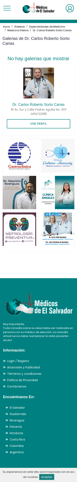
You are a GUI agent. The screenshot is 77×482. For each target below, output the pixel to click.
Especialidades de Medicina (47, 26)
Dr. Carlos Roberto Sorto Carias (52, 30)
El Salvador (17, 408)
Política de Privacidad (22, 380)
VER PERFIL (38, 124)
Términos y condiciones (24, 374)
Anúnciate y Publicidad (23, 367)
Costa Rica (17, 439)
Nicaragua (17, 420)
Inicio (6, 26)
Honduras (16, 433)
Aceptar (46, 477)
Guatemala (18, 414)
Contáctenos (16, 386)
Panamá (16, 427)
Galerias (19, 26)
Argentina (17, 452)
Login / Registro (18, 361)
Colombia (17, 446)
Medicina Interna (18, 30)
